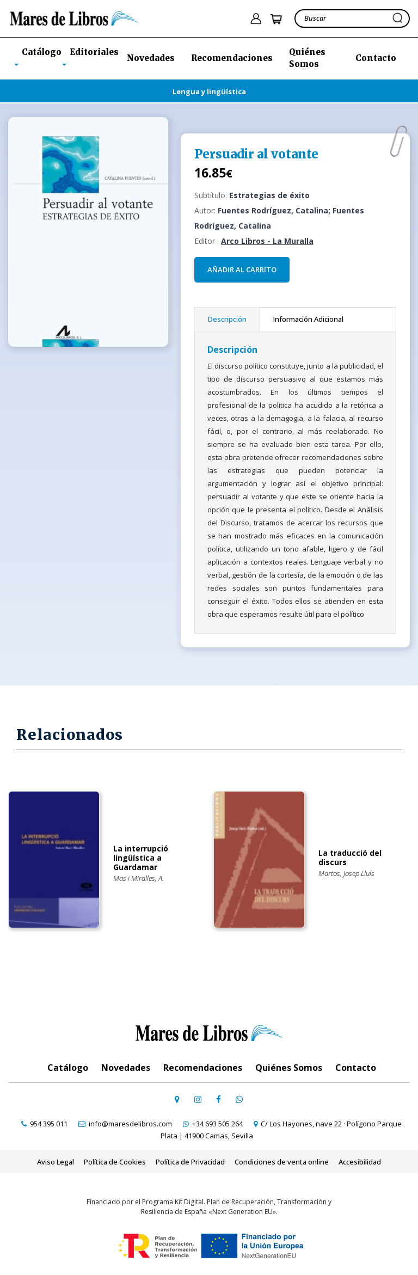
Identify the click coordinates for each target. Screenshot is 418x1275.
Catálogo (67, 1068)
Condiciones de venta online (282, 1162)
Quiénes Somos (307, 58)
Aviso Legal (55, 1162)
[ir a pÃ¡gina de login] (255, 18)
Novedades (151, 58)
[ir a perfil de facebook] (218, 1099)
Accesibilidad (360, 1162)
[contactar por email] (125, 1124)
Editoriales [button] (94, 52)
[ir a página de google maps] (177, 1099)
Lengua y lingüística (209, 91)
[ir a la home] (74, 17)
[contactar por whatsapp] (239, 1099)
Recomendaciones (232, 58)
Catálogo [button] (42, 52)
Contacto (375, 58)
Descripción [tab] (227, 319)
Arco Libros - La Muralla (267, 241)
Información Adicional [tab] (308, 319)
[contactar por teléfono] (44, 1124)
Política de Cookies (115, 1162)
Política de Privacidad (190, 1162)
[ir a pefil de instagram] (197, 1099)
